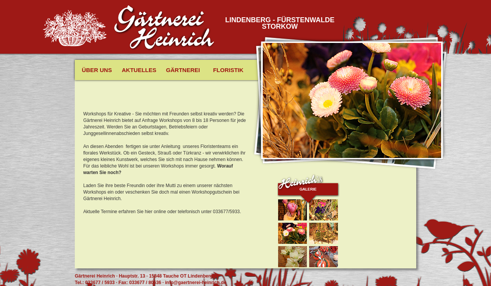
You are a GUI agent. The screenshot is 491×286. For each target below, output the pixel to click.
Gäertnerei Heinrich (165, 28)
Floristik (228, 70)
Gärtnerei (183, 70)
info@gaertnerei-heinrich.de (195, 282)
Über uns (97, 70)
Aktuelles (139, 70)
